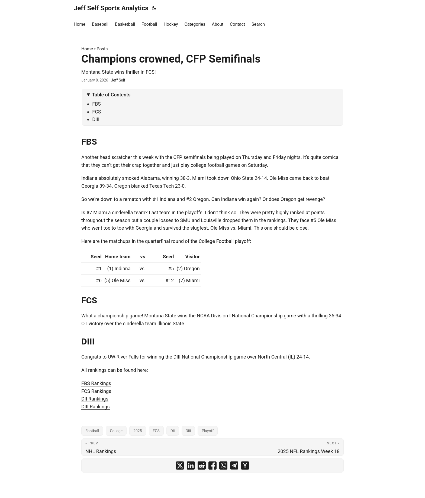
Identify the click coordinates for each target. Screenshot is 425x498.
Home (87, 48)
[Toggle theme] (154, 8)
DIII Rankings (95, 406)
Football (92, 431)
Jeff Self (118, 80)
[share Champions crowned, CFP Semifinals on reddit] (202, 465)
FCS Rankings (96, 391)
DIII (95, 119)
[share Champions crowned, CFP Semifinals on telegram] (234, 465)
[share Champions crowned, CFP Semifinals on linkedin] (191, 465)
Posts (102, 48)
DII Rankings (94, 399)
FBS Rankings (96, 383)
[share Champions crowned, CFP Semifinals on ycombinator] (245, 465)
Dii (172, 431)
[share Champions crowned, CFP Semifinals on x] (180, 465)
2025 (137, 431)
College (116, 431)
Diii (188, 431)
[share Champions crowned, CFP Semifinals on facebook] (212, 465)
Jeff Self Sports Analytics (111, 8)
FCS (96, 112)
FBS (96, 104)
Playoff (208, 431)
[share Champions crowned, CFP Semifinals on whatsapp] (223, 465)
